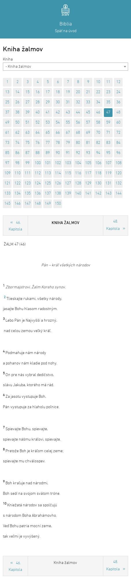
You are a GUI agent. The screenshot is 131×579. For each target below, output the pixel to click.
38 (17, 112)
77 (48, 142)
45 (88, 112)
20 (78, 92)
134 (17, 193)
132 (118, 183)
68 (78, 132)
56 (78, 122)
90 (58, 153)
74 (17, 142)
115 (68, 173)
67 (68, 132)
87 (27, 153)
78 (58, 142)
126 (58, 183)
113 (48, 173)
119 (108, 173)
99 (27, 163)
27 (27, 102)
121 (7, 183)
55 (68, 122)
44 (78, 112)
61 (7, 132)
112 (38, 173)
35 (108, 102)
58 (98, 122)
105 (88, 163)
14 (17, 92)
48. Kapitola (113, 225)
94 (98, 153)
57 (88, 122)
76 (37, 142)
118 (98, 173)
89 (48, 153)
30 (58, 102)
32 (78, 102)
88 (37, 153)
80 (78, 142)
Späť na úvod (65, 31)
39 (27, 112)
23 (108, 92)
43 (68, 112)
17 (48, 92)
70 (98, 132)
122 (17, 183)
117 (88, 173)
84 (118, 142)
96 (118, 153)
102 (58, 163)
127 (68, 183)
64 (37, 132)
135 (28, 193)
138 (58, 193)
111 (28, 173)
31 (68, 102)
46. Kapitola (15, 226)
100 (38, 163)
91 (68, 153)
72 (118, 132)
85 (7, 153)
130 (98, 183)
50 (17, 122)
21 (88, 92)
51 (27, 122)
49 (7, 122)
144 (118, 193)
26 (17, 102)
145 (7, 203)
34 (98, 102)
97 (7, 163)
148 (38, 203)
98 (17, 163)
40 (37, 112)
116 (78, 173)
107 (108, 163)
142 (98, 193)
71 (108, 132)
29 (48, 102)
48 (118, 112)
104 (78, 163)
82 (98, 142)
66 (58, 132)
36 (118, 102)
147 (28, 203)
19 (68, 92)
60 (118, 122)
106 (98, 163)
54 (58, 122)
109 (7, 173)
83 (108, 142)
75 (27, 142)
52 (37, 122)
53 (48, 122)
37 (7, 112)
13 (7, 92)
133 (7, 193)
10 (98, 82)
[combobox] (65, 67)
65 (48, 132)
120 (118, 173)
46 (98, 112)
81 (88, 142)
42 (58, 112)
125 (48, 183)
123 (28, 183)
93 (88, 153)
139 (68, 193)
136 (38, 193)
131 (108, 183)
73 (7, 142)
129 (88, 183)
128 (78, 183)
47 (108, 112)
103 (68, 163)
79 (68, 142)
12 (118, 82)
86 (17, 153)
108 (118, 163)
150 (58, 203)
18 (58, 92)
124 (38, 183)
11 (108, 82)
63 (27, 132)
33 (88, 102)
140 (78, 193)
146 (17, 203)
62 (17, 132)
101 (48, 163)
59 (108, 122)
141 (88, 193)
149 (48, 203)
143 (108, 193)
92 (78, 153)
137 (48, 193)
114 (58, 173)
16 (37, 92)
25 (7, 102)
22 (98, 92)
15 (27, 92)
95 (108, 153)
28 (37, 102)
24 (118, 92)
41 (48, 112)
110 (17, 173)
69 (88, 132)
